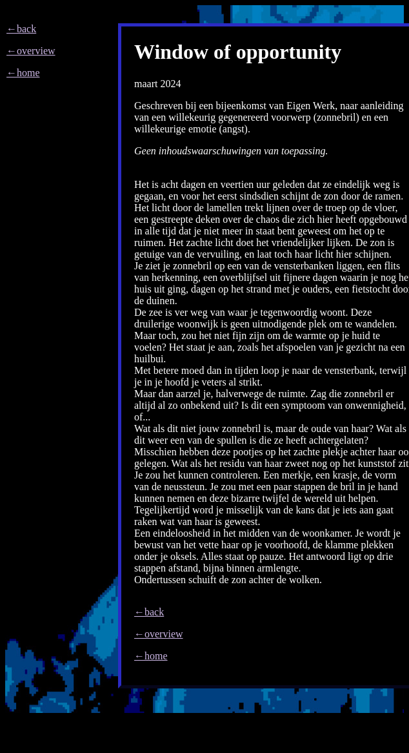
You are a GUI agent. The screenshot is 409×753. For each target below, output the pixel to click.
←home (23, 72)
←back (21, 28)
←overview (30, 50)
